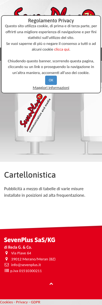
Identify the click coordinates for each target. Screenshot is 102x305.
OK (51, 80)
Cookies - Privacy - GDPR (20, 302)
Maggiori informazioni (51, 87)
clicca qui (61, 49)
